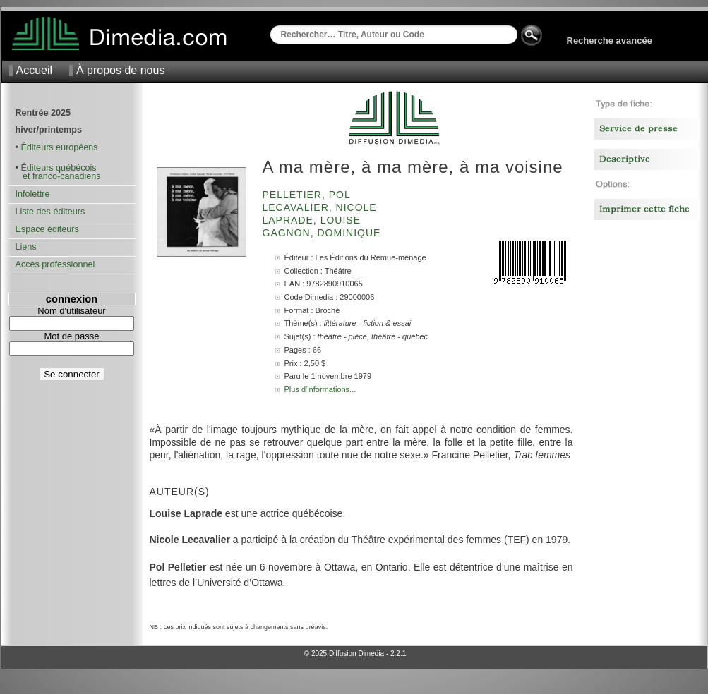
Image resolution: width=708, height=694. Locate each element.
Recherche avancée (609, 40)
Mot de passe (71, 336)
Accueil (34, 70)
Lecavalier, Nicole (321, 207)
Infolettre (33, 194)
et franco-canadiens (58, 176)
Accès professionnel (55, 264)
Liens (26, 247)
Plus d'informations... (320, 389)
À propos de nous (120, 70)
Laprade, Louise (313, 220)
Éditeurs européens (58, 147)
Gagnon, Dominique (324, 232)
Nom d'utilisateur (71, 310)
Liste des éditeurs (50, 212)
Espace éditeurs (47, 229)
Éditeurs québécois (58, 168)
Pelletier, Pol (308, 194)
